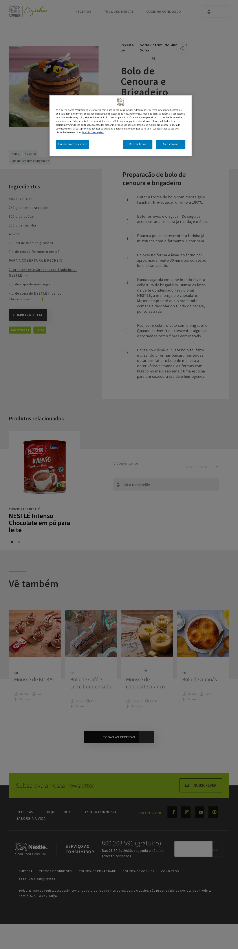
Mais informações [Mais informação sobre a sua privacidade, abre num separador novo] (93, 132)
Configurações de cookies (72, 144)
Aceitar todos (170, 144)
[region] (120, 125)
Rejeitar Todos (137, 144)
